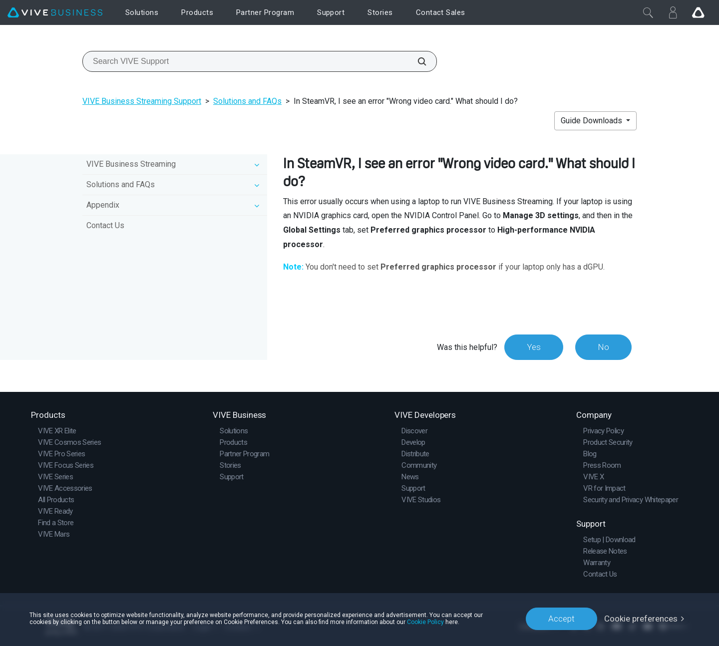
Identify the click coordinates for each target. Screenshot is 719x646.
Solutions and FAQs (247, 101)
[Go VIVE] (698, 12)
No (603, 347)
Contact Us (105, 225)
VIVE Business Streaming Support (141, 101)
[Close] (648, 12)
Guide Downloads (592, 120)
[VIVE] (54, 12)
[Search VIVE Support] (416, 61)
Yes (534, 347)
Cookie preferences (641, 619)
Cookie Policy (425, 622)
